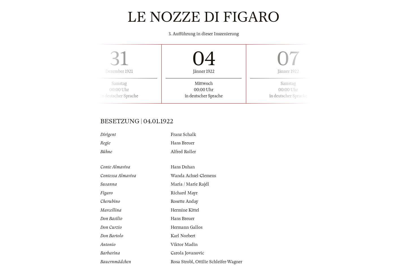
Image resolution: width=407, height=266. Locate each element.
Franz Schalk (183, 134)
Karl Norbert (183, 235)
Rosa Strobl (182, 261)
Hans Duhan (183, 167)
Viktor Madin (184, 244)
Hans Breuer (182, 143)
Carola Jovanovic (187, 253)
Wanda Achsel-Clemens (193, 175)
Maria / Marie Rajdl (190, 184)
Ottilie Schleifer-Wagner (218, 261)
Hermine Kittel (185, 210)
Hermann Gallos (186, 227)
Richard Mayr (184, 192)
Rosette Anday (184, 201)
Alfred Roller (183, 151)
